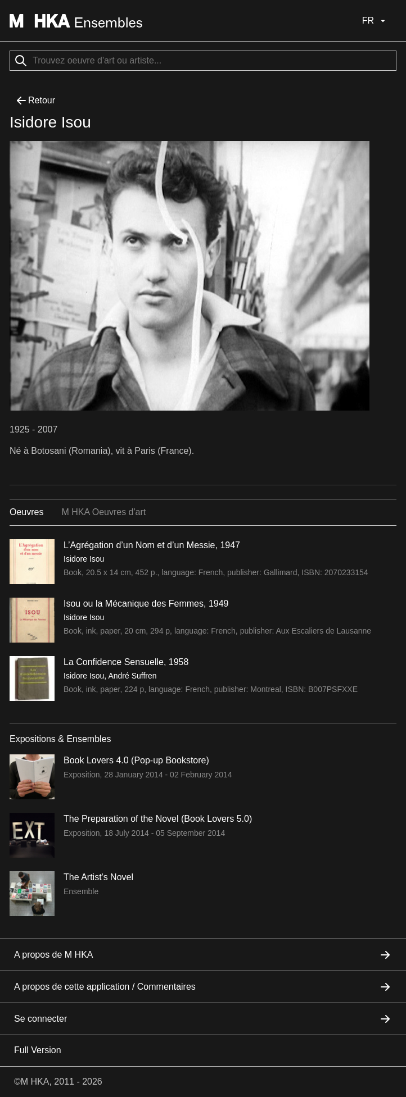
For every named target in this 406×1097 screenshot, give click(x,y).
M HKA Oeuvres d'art (103, 512)
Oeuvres (26, 512)
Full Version (37, 1050)
